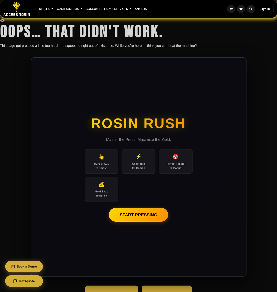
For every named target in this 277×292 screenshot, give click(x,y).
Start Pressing (138, 214)
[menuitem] (45, 9)
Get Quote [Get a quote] (24, 281)
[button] (251, 9)
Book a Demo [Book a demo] (24, 266)
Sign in (265, 9)
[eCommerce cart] (231, 9)
